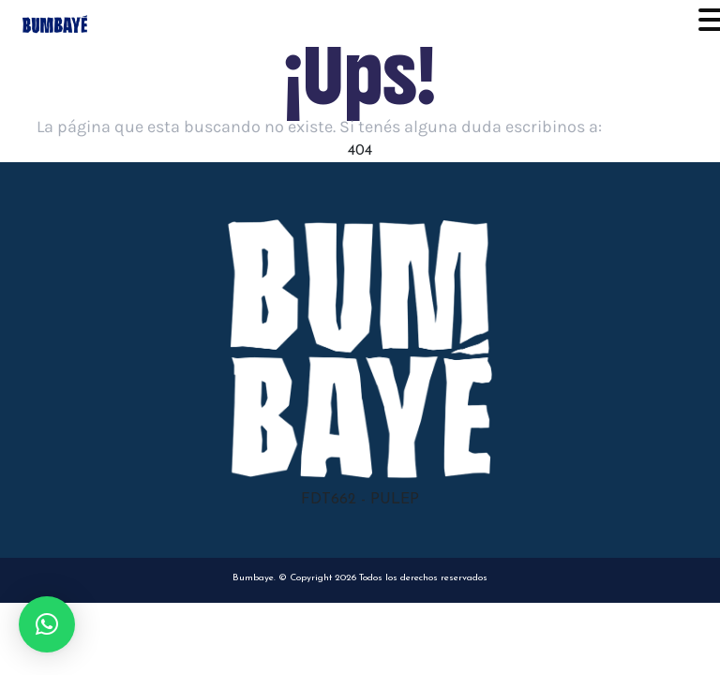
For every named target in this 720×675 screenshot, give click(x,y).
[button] (47, 624)
